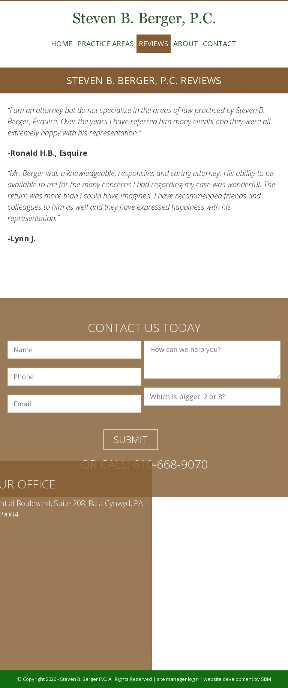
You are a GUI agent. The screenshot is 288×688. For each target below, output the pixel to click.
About (185, 43)
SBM (266, 679)
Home (61, 43)
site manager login (178, 679)
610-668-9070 (170, 531)
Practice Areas (105, 43)
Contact (219, 43)
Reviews (153, 43)
